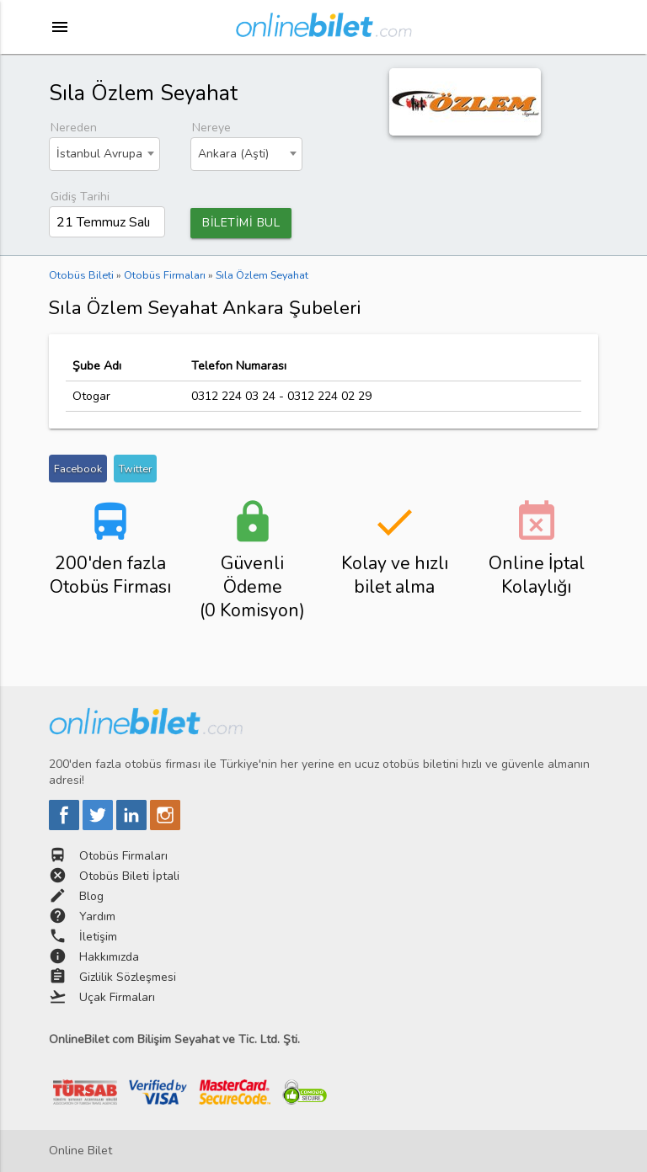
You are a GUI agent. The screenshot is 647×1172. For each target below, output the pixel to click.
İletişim (98, 937)
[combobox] (105, 154)
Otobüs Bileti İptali (129, 876)
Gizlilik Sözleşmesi (127, 977)
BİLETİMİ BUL (241, 223)
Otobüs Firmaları (123, 856)
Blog (91, 896)
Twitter (135, 468)
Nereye (211, 128)
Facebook (78, 468)
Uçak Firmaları (117, 997)
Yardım (97, 916)
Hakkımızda (109, 957)
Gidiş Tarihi (80, 197)
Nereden (74, 128)
